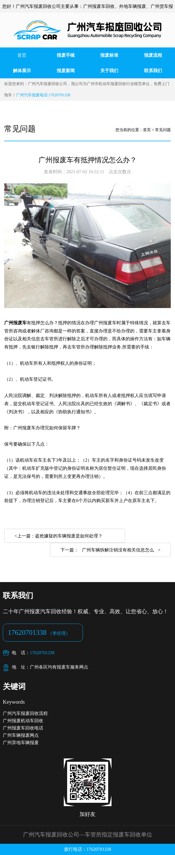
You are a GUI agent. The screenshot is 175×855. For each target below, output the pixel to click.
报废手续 (66, 55)
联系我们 (153, 70)
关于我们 (109, 70)
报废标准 (109, 55)
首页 (21, 55)
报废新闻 (66, 70)
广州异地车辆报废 (21, 742)
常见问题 (163, 130)
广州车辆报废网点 (21, 735)
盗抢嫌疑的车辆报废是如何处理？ (69, 535)
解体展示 (22, 70)
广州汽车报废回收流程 (25, 713)
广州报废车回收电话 (23, 728)
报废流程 (153, 55)
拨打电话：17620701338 (87, 849)
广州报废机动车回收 (23, 720)
